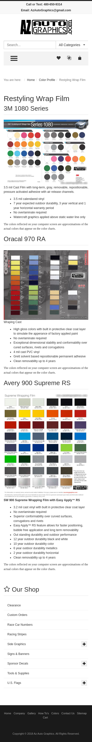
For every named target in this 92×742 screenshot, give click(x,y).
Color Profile (47, 80)
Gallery (31, 713)
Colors (55, 713)
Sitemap (82, 713)
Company (19, 713)
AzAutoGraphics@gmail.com (50, 10)
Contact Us (67, 713)
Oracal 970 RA (25, 239)
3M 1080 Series (26, 108)
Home (31, 80)
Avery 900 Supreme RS (37, 383)
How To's (43, 713)
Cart (45, 717)
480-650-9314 (53, 4)
